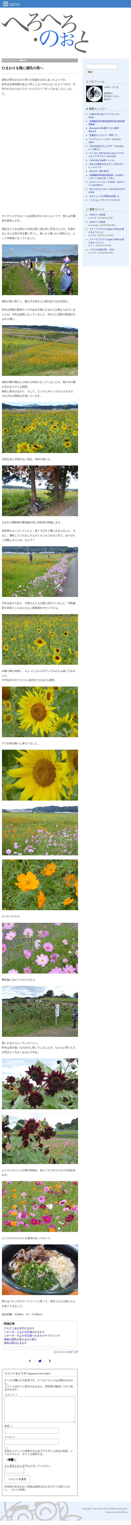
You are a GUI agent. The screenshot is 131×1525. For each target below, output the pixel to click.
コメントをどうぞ (68, 1352)
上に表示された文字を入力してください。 (28, 1470)
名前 (8, 1430)
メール (9, 1441)
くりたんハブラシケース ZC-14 (104, 200)
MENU (14, 5)
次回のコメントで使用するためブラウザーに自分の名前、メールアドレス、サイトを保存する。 (38, 1457)
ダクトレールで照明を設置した (104, 196)
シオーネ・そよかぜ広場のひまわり (24, 1332)
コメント (11, 1394)
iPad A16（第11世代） (99, 171)
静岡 (24, 60)
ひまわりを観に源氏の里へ (22, 68)
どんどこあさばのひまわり (19, 1328)
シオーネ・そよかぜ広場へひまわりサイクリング (32, 1335)
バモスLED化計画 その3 (101, 249)
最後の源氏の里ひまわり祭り (20, 1339)
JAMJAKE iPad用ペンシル (101, 160)
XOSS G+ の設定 (97, 214)
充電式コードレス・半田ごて (103, 135)
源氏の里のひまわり (15, 1343)
